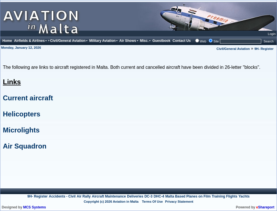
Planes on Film (198, 196)
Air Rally (84, 196)
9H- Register (264, 48)
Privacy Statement (179, 201)
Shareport (265, 207)
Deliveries (135, 196)
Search (269, 41)
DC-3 (149, 196)
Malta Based (175, 196)
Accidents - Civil (62, 196)
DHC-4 (159, 196)
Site (216, 41)
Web (203, 41)
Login (272, 34)
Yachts (244, 196)
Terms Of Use (152, 201)
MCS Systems (34, 207)
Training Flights (224, 196)
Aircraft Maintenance (109, 196)
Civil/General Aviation (233, 48)
